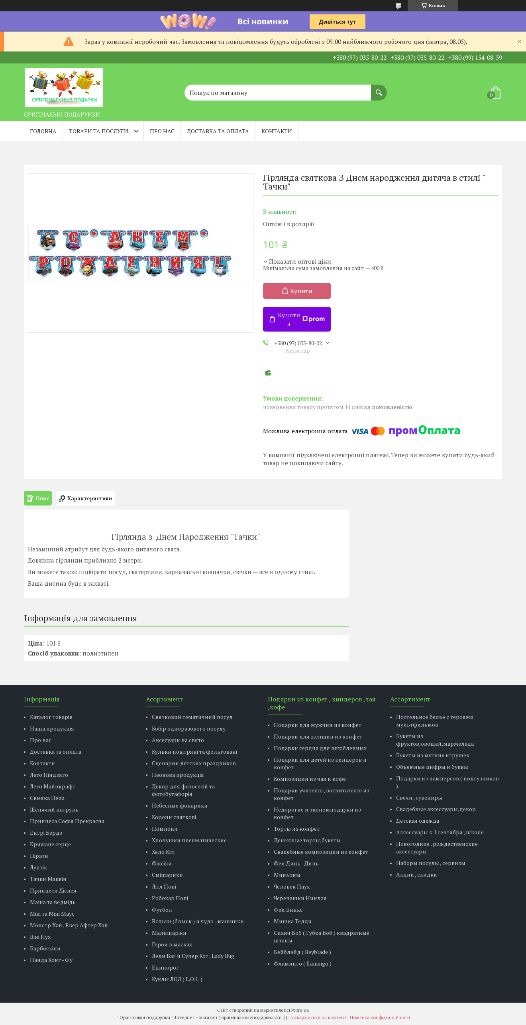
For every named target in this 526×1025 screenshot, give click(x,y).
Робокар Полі (170, 898)
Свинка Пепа (47, 798)
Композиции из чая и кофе (310, 778)
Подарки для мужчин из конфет (317, 725)
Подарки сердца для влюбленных (320, 748)
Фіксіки (162, 863)
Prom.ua (300, 1010)
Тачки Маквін (48, 879)
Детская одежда (417, 820)
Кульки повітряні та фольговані (194, 751)
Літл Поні (164, 886)
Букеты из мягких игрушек (432, 755)
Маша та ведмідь (53, 902)
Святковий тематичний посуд (192, 717)
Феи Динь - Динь (296, 863)
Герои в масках (172, 944)
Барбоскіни (45, 948)
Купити (301, 290)
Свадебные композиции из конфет (321, 851)
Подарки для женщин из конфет (318, 736)
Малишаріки (169, 932)
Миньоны (287, 875)
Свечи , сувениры (419, 797)
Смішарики (167, 875)
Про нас (162, 131)
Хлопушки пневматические (189, 840)
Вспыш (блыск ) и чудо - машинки (198, 921)
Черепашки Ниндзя (300, 898)
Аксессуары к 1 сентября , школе (440, 832)
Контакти (276, 131)
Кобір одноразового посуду (189, 728)
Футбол (162, 909)
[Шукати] (379, 89)
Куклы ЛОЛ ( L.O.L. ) (177, 979)
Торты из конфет (297, 828)
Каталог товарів (51, 717)
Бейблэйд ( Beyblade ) (302, 952)
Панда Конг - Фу (51, 960)
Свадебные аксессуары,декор (436, 809)
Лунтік (38, 867)
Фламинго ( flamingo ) (303, 963)
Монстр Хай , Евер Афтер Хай (69, 925)
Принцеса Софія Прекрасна (67, 821)
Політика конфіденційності (380, 1017)
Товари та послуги (98, 131)
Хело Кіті (163, 851)
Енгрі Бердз (46, 832)
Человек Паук (292, 886)
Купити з (301, 319)
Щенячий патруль (54, 809)
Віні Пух (40, 936)
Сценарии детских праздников (194, 763)
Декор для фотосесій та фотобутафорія (183, 790)
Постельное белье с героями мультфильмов (435, 720)
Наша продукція (52, 728)
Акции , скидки (416, 874)
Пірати (39, 855)
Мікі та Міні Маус (52, 913)
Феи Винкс (288, 909)
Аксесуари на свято (178, 740)
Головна (43, 131)
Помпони (165, 828)
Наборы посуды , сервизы (430, 863)
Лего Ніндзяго (49, 774)
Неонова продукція (178, 774)
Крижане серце (50, 844)
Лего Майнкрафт (52, 786)
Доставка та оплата (218, 131)
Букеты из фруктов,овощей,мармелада (435, 739)
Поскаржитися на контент (317, 1017)
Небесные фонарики (180, 805)
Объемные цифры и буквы (432, 766)
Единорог (165, 967)
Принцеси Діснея (53, 890)
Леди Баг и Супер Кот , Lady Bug (193, 956)
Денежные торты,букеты (307, 840)
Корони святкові (174, 817)
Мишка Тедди (293, 921)
